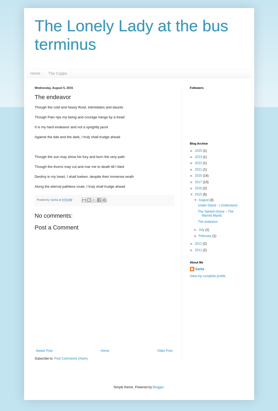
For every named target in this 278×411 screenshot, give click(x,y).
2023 (199, 157)
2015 (199, 194)
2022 (199, 163)
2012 (199, 244)
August (204, 200)
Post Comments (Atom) (71, 358)
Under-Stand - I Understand (217, 205)
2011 (199, 250)
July (202, 230)
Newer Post (44, 351)
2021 (199, 169)
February (205, 236)
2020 (199, 176)
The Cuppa (57, 73)
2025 (199, 151)
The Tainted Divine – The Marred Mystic (215, 213)
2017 (199, 182)
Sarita (199, 269)
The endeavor (208, 222)
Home (35, 73)
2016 (199, 188)
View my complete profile (208, 276)
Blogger (158, 387)
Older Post (165, 351)
